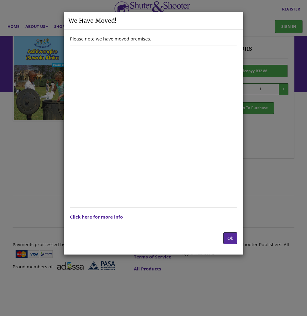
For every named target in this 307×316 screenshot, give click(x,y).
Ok (230, 238)
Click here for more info (96, 217)
